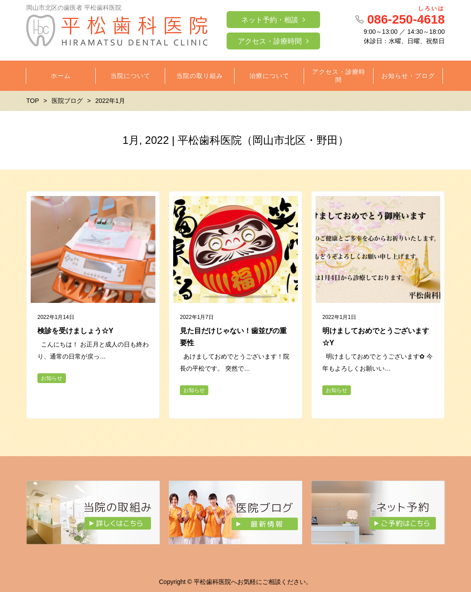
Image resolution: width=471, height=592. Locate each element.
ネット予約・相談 (269, 20)
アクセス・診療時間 (270, 41)
